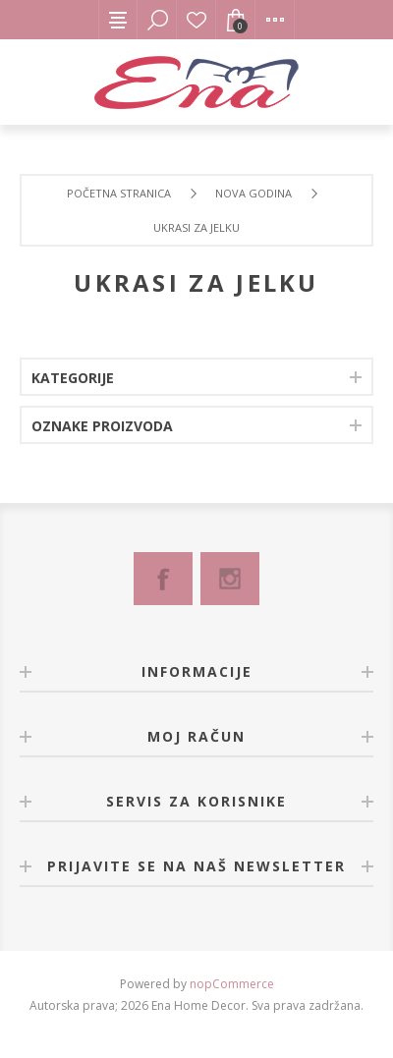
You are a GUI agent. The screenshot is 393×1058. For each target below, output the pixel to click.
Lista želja (196, 19)
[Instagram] (229, 578)
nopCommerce (232, 983)
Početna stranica (119, 193)
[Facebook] (163, 578)
